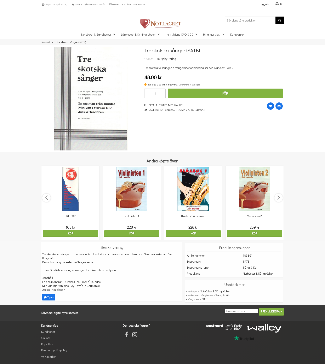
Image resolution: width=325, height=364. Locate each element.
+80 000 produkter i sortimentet (127, 4)
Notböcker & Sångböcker (99, 34)
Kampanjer (237, 34)
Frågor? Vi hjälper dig (54, 4)
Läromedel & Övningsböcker (141, 34)
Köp (225, 93)
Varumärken (49, 357)
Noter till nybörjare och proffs (88, 4)
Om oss (46, 338)
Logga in (264, 4)
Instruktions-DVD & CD (182, 34)
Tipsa (48, 297)
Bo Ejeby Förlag (166, 59)
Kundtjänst (48, 332)
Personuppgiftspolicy (54, 350)
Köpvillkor (47, 344)
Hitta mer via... (215, 34)
